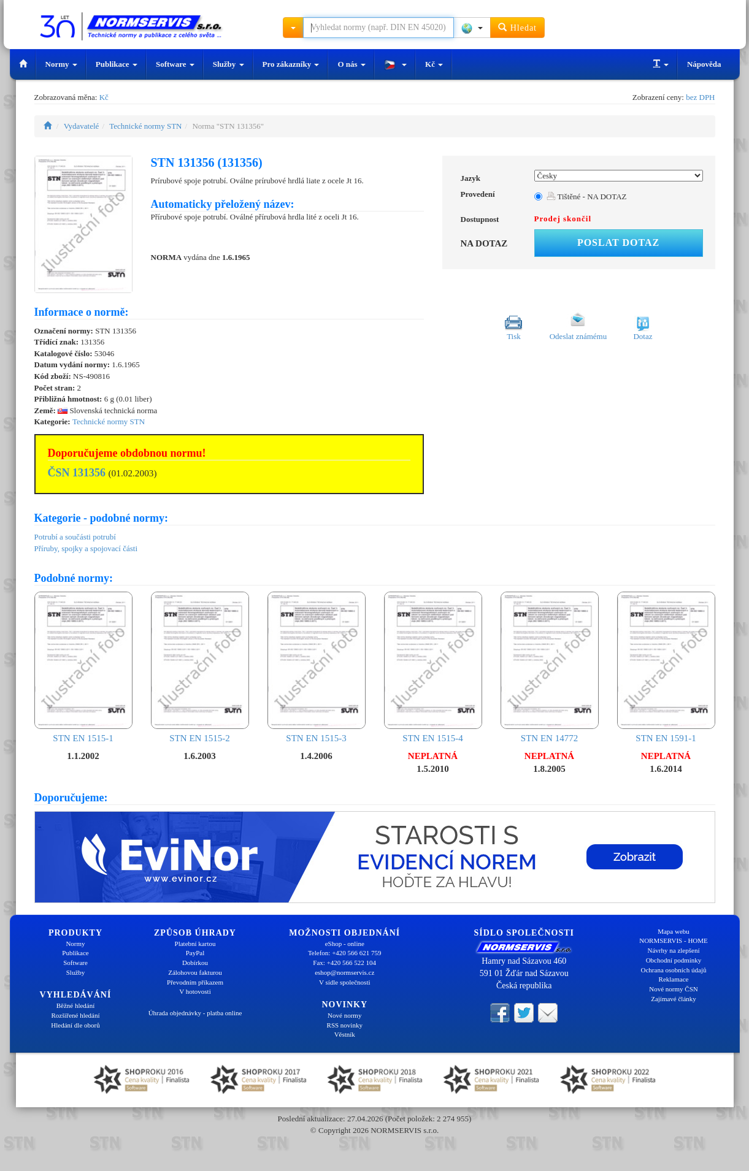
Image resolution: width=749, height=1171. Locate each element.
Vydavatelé (81, 126)
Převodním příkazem (195, 982)
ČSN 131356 (77, 473)
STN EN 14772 (550, 667)
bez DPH (700, 97)
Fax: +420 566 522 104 (344, 962)
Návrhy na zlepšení (674, 950)
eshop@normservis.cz (344, 972)
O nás (351, 64)
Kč (434, 64)
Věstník (344, 1034)
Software (175, 64)
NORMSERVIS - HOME (673, 940)
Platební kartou (195, 943)
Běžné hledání (75, 1005)
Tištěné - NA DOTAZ (587, 196)
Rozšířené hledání (75, 1015)
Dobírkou (195, 962)
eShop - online (344, 943)
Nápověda (704, 64)
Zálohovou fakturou (195, 972)
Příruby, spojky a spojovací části (86, 548)
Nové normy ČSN (673, 989)
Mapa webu (673, 931)
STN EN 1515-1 (83, 667)
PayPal (195, 952)
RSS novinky (345, 1025)
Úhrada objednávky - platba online (195, 1013)
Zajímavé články (673, 998)
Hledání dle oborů (75, 1025)
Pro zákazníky (291, 64)
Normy (61, 64)
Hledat (517, 27)
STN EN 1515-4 (433, 667)
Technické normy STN (145, 126)
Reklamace (674, 979)
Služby (228, 64)
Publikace (116, 64)
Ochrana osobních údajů (674, 970)
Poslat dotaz (618, 242)
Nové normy (344, 1015)
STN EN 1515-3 (316, 667)
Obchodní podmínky (674, 960)
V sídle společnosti (345, 982)
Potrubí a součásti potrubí (75, 536)
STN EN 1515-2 (200, 667)
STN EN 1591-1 (666, 667)
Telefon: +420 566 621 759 (345, 952)
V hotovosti (194, 991)
